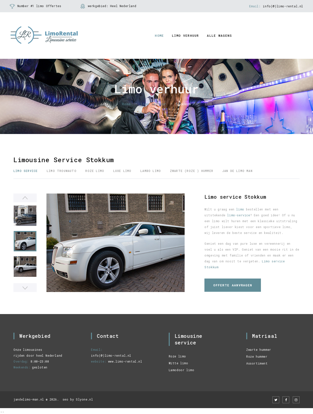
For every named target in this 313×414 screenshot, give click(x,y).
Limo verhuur (185, 35)
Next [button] (25, 287)
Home (159, 35)
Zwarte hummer (258, 350)
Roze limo (177, 356)
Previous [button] (25, 198)
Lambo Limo (150, 171)
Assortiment (257, 363)
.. (2, 411)
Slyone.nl (84, 399)
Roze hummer (257, 356)
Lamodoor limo (181, 370)
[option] (115, 243)
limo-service (238, 215)
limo (240, 209)
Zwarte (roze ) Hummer (191, 171)
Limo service (25, 171)
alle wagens (219, 35)
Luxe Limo (122, 171)
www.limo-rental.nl (125, 361)
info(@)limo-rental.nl (283, 6)
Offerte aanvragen (232, 285)
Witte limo (178, 363)
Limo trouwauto (62, 171)
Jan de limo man (237, 171)
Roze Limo (94, 171)
